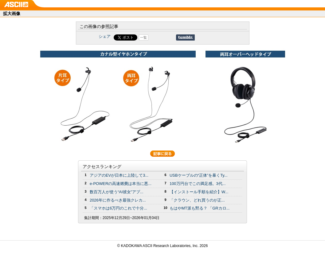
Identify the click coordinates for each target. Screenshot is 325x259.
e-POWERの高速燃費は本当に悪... (120, 183)
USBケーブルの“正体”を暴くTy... (199, 175)
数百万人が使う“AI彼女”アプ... (116, 192)
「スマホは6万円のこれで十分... (118, 208)
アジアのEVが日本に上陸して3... (119, 175)
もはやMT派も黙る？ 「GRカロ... (199, 208)
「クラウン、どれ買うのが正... (197, 200)
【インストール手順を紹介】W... (199, 192)
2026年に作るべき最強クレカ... (118, 200)
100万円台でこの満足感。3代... (198, 183)
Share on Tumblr (185, 37)
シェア (105, 36)
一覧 (143, 37)
